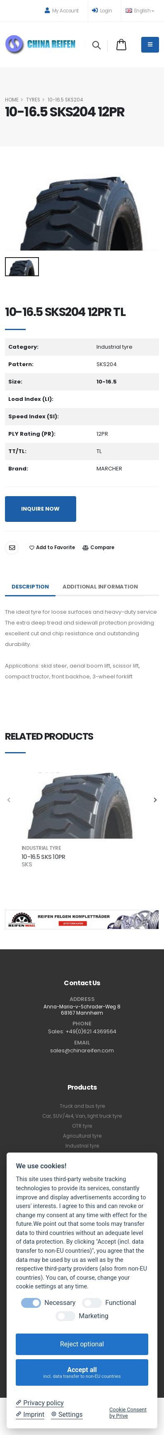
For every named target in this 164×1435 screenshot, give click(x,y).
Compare (98, 547)
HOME (12, 99)
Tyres (33, 99)
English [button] (139, 10)
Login (102, 10)
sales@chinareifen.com (82, 1050)
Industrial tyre (82, 1146)
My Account (62, 10)
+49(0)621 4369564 (90, 1031)
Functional (120, 1303)
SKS (27, 864)
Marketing (93, 1316)
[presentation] (9, 800)
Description (30, 587)
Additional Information (100, 587)
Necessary (59, 1303)
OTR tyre (82, 1126)
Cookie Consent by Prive (128, 1412)
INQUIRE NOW (40, 509)
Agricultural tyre (82, 1136)
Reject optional (82, 1344)
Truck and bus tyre (82, 1106)
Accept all (82, 1373)
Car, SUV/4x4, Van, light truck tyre (82, 1116)
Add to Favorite (52, 547)
